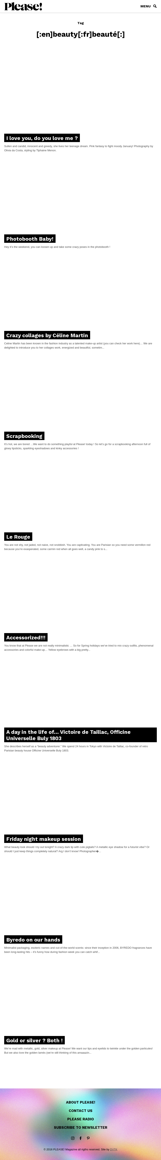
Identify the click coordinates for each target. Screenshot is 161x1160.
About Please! (80, 1102)
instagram (73, 1138)
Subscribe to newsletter (80, 1127)
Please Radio (80, 1119)
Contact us (80, 1111)
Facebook (80, 1138)
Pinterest (88, 1138)
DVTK (113, 1149)
